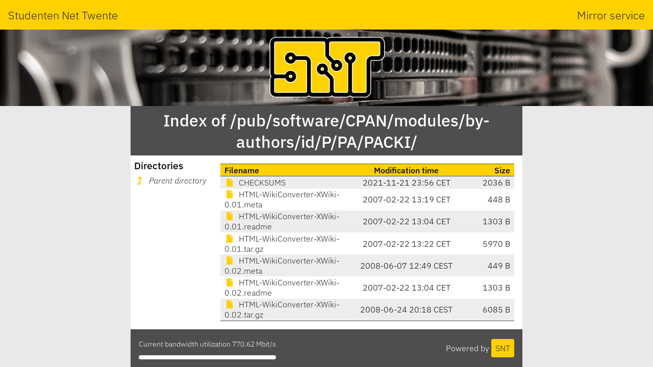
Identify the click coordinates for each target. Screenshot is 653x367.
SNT (502, 348)
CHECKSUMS (255, 182)
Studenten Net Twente (63, 15)
